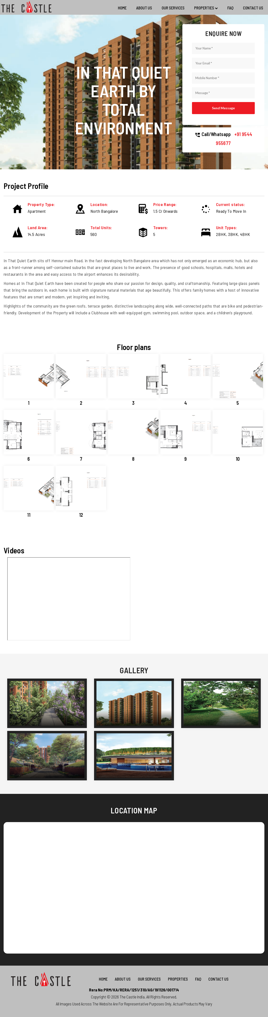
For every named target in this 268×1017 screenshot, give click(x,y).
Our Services (173, 7)
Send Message (223, 108)
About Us (144, 7)
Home (122, 7)
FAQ (230, 7)
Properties (206, 7)
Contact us (253, 7)
